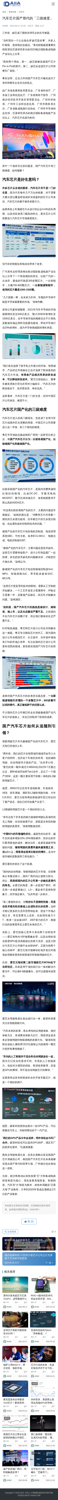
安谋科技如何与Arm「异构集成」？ (41, 1332)
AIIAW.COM (35, 1495)
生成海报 (10, 1231)
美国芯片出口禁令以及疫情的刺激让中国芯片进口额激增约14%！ (14, 1436)
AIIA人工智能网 (31, 1493)
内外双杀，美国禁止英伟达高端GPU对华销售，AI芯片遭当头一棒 (42, 1401)
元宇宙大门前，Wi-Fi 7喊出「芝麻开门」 (43, 1471)
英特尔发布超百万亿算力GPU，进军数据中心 (15, 1297)
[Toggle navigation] (53, 4)
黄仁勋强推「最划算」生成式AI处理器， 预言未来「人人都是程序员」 (43, 1436)
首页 (4, 12)
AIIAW (5, 26)
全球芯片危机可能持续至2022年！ (14, 1332)
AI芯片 (30, 26)
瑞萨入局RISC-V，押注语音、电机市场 (14, 1366)
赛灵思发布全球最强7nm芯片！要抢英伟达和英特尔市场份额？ (14, 1401)
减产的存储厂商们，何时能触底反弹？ (14, 1471)
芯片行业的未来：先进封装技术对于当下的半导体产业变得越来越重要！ (42, 1366)
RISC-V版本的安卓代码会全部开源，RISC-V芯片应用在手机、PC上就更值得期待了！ (42, 1297)
